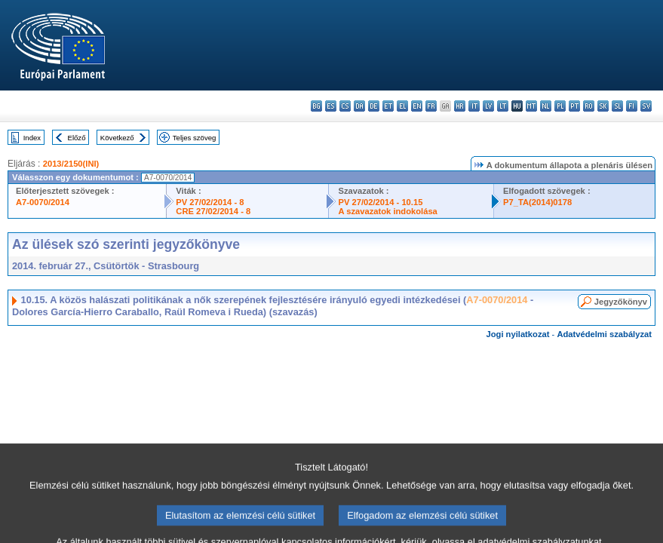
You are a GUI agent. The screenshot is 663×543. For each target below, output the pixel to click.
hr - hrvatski (459, 106)
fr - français (431, 106)
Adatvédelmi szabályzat (604, 334)
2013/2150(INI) (71, 163)
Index (32, 137)
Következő (117, 137)
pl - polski (560, 106)
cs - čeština (345, 106)
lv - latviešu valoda (488, 106)
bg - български (316, 106)
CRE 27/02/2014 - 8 (213, 211)
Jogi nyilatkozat (518, 334)
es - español (330, 106)
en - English (416, 106)
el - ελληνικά (402, 106)
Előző (77, 137)
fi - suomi (631, 106)
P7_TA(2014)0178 (537, 202)
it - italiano (474, 106)
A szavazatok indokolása (387, 211)
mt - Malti (531, 106)
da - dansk (359, 106)
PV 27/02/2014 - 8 (210, 202)
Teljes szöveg (194, 137)
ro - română (588, 106)
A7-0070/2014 (42, 202)
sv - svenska (646, 106)
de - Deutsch (373, 106)
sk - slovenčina (603, 106)
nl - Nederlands (545, 106)
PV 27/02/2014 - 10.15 (380, 202)
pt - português (574, 106)
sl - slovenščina (617, 106)
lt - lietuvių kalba (502, 106)
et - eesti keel (388, 106)
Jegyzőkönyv (620, 301)
